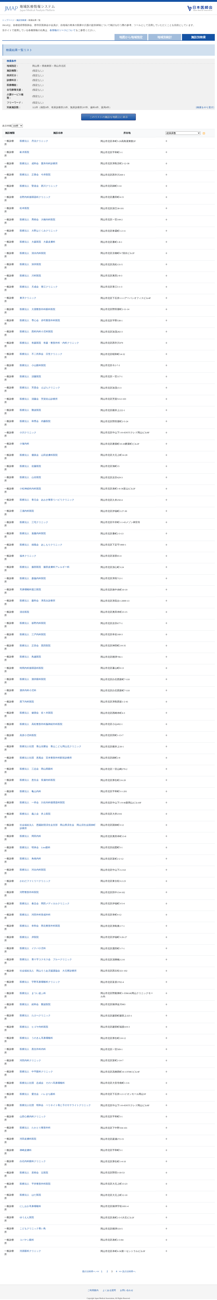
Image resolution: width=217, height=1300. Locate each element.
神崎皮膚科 (26, 1150)
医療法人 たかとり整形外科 (35, 1127)
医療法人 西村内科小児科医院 (36, 331)
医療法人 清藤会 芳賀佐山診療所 (39, 399)
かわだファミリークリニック (35, 881)
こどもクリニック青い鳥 (33, 1228)
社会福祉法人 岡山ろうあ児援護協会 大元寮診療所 (48, 970)
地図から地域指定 (131, 37)
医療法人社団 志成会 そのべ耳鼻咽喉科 (42, 1083)
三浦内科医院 (27, 511)
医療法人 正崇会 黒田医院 (35, 645)
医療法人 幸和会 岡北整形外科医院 (40, 925)
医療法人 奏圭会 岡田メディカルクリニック (44, 903)
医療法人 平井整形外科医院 (35, 1183)
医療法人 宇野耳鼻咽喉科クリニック (40, 981)
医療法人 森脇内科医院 (33, 578)
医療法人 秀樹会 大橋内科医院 (37, 219)
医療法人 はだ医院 (30, 1194)
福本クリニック (28, 555)
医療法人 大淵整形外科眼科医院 (37, 309)
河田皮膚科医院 (28, 1138)
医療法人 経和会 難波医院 (35, 1004)
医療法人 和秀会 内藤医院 (35, 421)
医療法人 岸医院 (29, 937)
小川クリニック (28, 432)
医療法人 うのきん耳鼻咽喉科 (36, 1038)
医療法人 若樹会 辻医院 (34, 1172)
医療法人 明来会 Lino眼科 (35, 847)
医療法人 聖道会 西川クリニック (39, 186)
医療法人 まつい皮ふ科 (33, 993)
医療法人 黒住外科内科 (33, 1049)
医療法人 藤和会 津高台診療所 (37, 600)
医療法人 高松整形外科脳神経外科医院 (41, 724)
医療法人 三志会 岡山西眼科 (36, 768)
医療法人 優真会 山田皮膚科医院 (39, 455)
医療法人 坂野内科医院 (33, 623)
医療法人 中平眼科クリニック (36, 1071)
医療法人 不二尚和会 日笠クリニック (41, 354)
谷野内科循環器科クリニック (35, 197)
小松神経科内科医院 (30, 488)
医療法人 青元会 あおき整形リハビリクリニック (47, 499)
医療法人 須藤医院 (30, 376)
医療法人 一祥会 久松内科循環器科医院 (42, 802)
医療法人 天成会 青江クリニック (39, 286)
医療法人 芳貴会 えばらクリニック (40, 387)
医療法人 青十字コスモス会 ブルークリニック (46, 959)
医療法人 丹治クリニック (34, 141)
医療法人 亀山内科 (30, 791)
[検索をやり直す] (205, 107)
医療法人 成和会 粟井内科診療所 (39, 163)
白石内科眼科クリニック (33, 1161)
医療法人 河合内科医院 (33, 869)
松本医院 (24, 208)
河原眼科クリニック (30, 1251)
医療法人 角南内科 (30, 858)
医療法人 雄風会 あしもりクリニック (41, 544)
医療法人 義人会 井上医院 (35, 813)
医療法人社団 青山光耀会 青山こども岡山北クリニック (50, 746)
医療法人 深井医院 (30, 264)
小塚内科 (24, 443)
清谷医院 (24, 612)
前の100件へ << (90, 1271)
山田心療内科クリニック (33, 1116)
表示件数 (7, 125)
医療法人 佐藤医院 (30, 466)
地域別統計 (164, 37)
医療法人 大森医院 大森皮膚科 (37, 241)
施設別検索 (21, 20)
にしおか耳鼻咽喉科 (30, 1206)
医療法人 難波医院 (30, 410)
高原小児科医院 (28, 735)
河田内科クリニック (30, 1060)
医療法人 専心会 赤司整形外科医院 (40, 320)
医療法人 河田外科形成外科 (35, 914)
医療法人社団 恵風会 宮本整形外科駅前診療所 (46, 757)
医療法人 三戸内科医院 (33, 634)
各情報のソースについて (63, 30)
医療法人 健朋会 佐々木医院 (36, 712)
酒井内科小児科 (28, 690)
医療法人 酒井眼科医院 (33, 679)
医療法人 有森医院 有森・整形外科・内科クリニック (49, 342)
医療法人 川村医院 (30, 275)
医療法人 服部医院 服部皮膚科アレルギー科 (44, 567)
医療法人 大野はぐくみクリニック (39, 230)
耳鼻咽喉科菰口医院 (30, 589)
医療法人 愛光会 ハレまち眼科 (37, 1094)
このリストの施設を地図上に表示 (109, 116)
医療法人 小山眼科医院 (33, 365)
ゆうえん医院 (27, 1217)
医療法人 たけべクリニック (35, 1015)
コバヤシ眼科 (27, 1239)
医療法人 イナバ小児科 (33, 948)
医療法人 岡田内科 (30, 836)
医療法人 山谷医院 (30, 477)
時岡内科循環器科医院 (31, 668)
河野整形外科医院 (29, 892)
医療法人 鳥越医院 (30, 656)
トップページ (8, 20)
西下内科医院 (27, 701)
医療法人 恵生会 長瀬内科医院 (37, 780)
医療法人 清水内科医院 (33, 253)
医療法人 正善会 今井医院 (35, 174)
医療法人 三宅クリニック (34, 522)
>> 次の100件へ (127, 1271)
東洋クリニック (28, 298)
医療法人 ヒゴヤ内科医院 (34, 1026)
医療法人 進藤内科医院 (33, 533)
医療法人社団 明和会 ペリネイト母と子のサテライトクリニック (55, 1105)
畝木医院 (24, 152)
